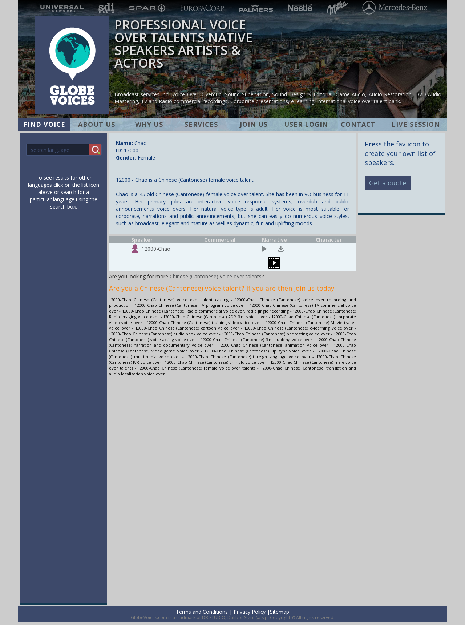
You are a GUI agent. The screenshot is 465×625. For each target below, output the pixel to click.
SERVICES (201, 124)
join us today (314, 288)
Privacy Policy (250, 611)
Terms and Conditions (202, 611)
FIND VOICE (44, 124)
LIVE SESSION (416, 124)
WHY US (149, 124)
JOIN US (254, 124)
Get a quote (387, 182)
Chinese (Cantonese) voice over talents (216, 276)
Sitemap (279, 611)
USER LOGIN (306, 124)
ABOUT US (96, 124)
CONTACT (358, 124)
